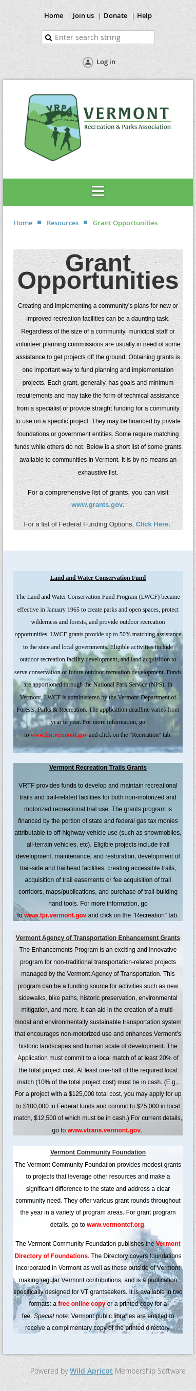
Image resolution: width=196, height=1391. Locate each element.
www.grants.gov (97, 504)
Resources (63, 222)
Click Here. (154, 524)
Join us (83, 15)
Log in (105, 61)
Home (53, 15)
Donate (115, 15)
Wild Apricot (91, 1371)
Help (144, 15)
